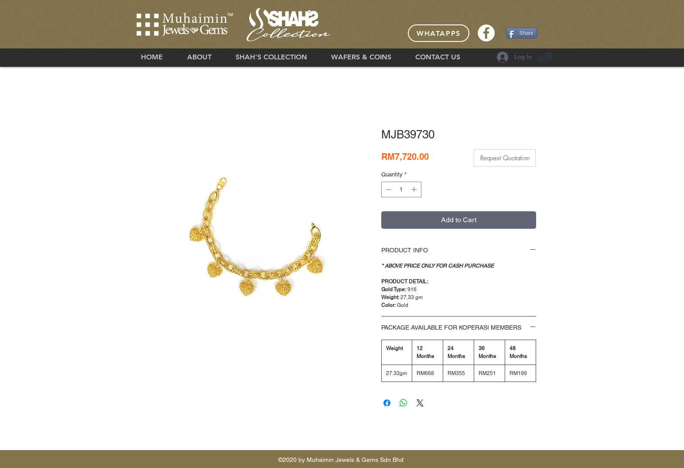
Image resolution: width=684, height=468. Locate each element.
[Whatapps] (438, 33)
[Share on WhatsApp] (403, 403)
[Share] (521, 33)
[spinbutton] (401, 189)
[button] (545, 57)
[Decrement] (388, 189)
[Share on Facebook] (387, 403)
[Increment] (415, 189)
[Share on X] (420, 403)
